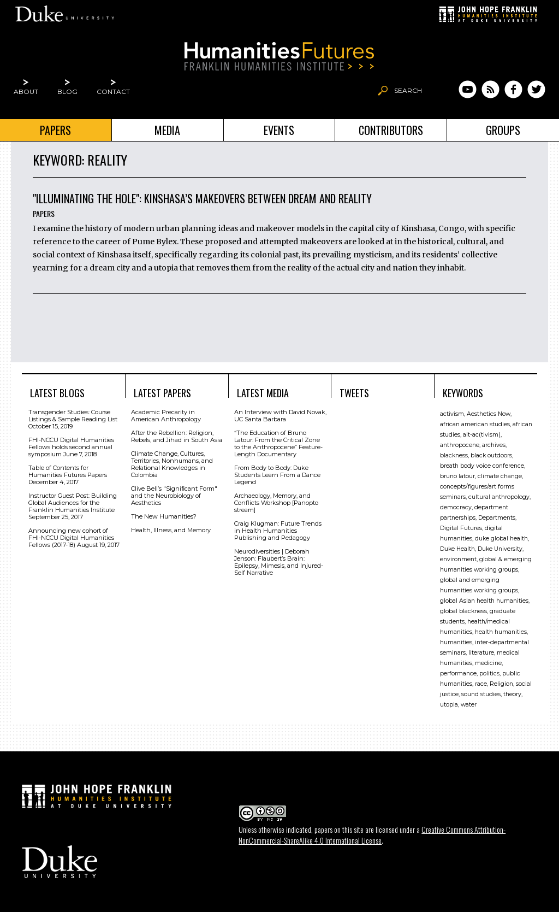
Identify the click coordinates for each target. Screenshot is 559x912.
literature (481, 652)
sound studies (481, 694)
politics (489, 673)
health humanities (501, 632)
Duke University (500, 548)
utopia (449, 704)
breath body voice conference (482, 465)
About (26, 91)
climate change (500, 476)
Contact (113, 91)
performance (458, 673)
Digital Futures (461, 528)
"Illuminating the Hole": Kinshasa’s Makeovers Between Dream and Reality (202, 198)
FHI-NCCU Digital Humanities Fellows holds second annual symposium (71, 447)
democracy (456, 507)
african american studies (475, 424)
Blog (67, 91)
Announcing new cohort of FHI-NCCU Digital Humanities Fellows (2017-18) (71, 538)
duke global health (501, 538)
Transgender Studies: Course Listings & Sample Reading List (72, 415)
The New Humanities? (164, 516)
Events (279, 130)
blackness (454, 455)
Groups (503, 130)
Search (408, 90)
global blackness (463, 611)
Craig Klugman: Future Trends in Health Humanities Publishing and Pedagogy (278, 531)
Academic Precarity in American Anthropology (166, 415)
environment (458, 559)
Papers (55, 130)
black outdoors (491, 455)
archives (494, 445)
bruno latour (457, 476)
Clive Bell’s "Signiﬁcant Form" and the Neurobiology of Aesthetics (174, 496)
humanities (456, 642)
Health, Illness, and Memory (171, 530)
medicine (488, 663)
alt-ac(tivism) (482, 434)
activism (452, 413)
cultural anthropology (499, 497)
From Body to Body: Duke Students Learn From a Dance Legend (277, 475)
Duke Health (457, 548)
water (469, 704)
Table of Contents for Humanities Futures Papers (67, 471)
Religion (501, 683)
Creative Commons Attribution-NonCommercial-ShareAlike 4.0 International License (372, 834)
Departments (496, 517)
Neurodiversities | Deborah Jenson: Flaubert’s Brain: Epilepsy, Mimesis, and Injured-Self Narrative (278, 562)
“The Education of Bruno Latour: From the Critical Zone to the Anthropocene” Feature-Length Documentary (278, 443)
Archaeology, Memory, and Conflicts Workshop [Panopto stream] (276, 503)
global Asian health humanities (484, 600)
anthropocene (459, 445)
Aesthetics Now (488, 413)
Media (167, 130)
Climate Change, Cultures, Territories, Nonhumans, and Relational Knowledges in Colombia (172, 464)
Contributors (391, 130)
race (481, 683)
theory (512, 694)
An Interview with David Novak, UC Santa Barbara (280, 415)
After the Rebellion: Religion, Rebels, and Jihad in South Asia (176, 436)
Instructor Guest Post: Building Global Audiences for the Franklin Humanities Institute (72, 503)
